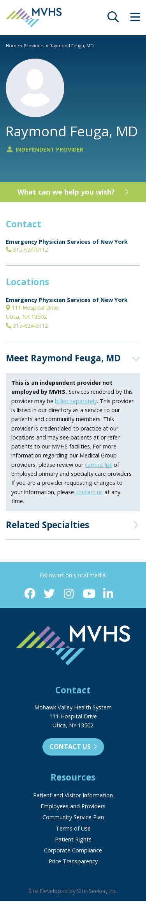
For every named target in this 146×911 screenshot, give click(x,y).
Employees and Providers (73, 806)
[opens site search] (113, 19)
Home (12, 45)
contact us (89, 492)
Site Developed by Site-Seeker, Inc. (73, 891)
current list (98, 464)
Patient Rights (73, 839)
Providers (34, 45)
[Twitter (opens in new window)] (49, 594)
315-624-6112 (27, 249)
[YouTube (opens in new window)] (88, 594)
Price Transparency (73, 861)
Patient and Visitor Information (73, 795)
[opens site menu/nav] (135, 19)
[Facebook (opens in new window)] (29, 594)
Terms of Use (73, 828)
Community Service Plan (73, 817)
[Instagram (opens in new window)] (68, 594)
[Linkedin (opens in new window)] (108, 594)
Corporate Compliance (73, 850)
